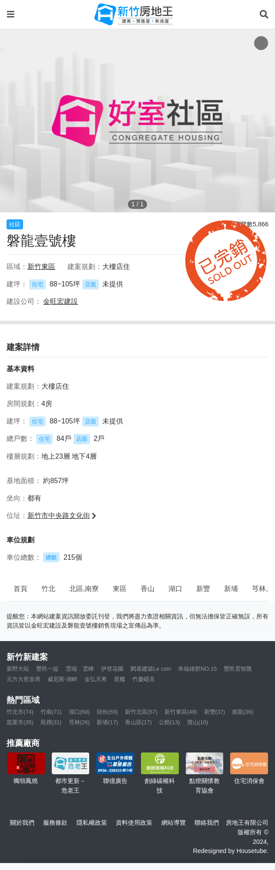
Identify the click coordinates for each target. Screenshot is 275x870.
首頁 (20, 588)
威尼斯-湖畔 (62, 679)
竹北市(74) (20, 712)
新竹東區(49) (180, 712)
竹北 (48, 588)
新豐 (203, 588)
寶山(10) (197, 722)
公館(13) (169, 722)
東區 (120, 588)
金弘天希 (95, 679)
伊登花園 (112, 668)
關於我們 (22, 822)
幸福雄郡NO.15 (197, 668)
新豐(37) (214, 712)
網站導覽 (173, 822)
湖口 (175, 588)
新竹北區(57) (141, 712)
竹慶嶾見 (143, 679)
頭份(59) (107, 712)
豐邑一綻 (47, 668)
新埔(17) (107, 722)
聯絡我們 (207, 822)
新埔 (231, 588)
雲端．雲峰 (80, 668)
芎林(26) (79, 722)
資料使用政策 (134, 822)
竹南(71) (51, 712)
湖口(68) (79, 712)
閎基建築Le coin (151, 668)
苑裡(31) (51, 722)
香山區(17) (138, 722)
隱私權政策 (92, 822)
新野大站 (18, 668)
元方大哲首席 (23, 679)
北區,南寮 (84, 588)
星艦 (119, 679)
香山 (147, 588)
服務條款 (55, 822)
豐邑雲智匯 (238, 668)
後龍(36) (242, 712)
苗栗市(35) (20, 722)
